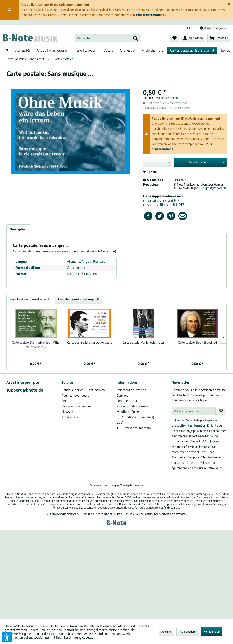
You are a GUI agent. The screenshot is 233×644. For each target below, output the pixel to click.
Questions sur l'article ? (161, 201)
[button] (7, 637)
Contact (122, 395)
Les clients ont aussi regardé (78, 299)
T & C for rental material (134, 428)
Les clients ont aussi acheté (29, 299)
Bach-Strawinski (197, 342)
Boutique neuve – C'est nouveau (83, 390)
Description (18, 229)
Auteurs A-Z (70, 417)
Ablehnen (166, 631)
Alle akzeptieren (188, 631)
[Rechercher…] (107, 38)
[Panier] (218, 38)
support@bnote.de (24, 389)
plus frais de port (168, 97)
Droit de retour (127, 401)
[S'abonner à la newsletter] (220, 411)
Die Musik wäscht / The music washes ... (35, 344)
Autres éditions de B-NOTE (163, 204)
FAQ (64, 401)
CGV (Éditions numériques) (135, 417)
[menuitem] (107, 38)
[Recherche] (135, 38)
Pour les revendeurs (75, 395)
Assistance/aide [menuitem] (213, 28)
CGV (120, 422)
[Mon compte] (193, 38)
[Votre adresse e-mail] (194, 411)
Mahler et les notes (144, 342)
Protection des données (133, 406)
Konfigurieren (212, 631)
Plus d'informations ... (151, 15)
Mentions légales (128, 411)
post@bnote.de (216, 188)
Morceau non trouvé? (76, 406)
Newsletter (69, 411)
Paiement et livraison (131, 390)
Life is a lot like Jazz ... (89, 342)
